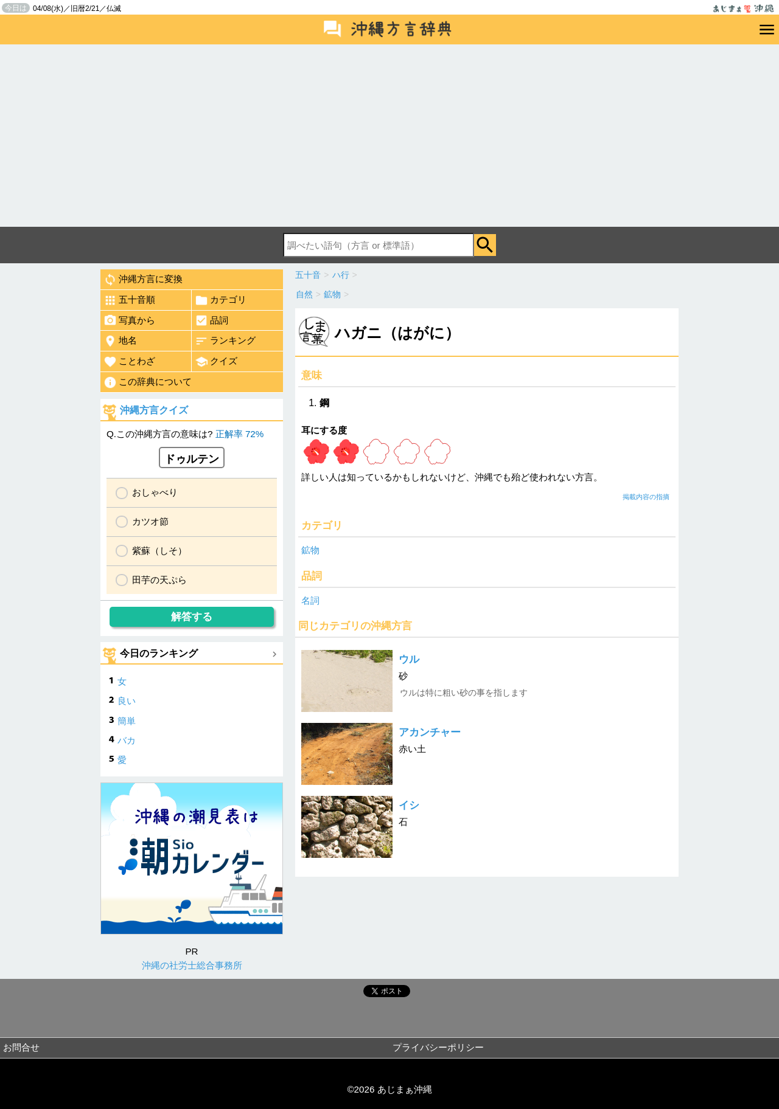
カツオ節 (150, 521)
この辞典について (147, 382)
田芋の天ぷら (159, 580)
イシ (409, 805)
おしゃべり (155, 492)
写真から (129, 320)
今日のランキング (159, 653)
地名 (120, 341)
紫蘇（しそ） (159, 550)
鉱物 (310, 550)
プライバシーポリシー (438, 1047)
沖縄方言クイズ (154, 410)
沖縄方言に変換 (143, 279)
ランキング (225, 341)
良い (126, 701)
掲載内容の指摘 (646, 496)
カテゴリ (220, 300)
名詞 (310, 600)
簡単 (126, 721)
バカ (126, 740)
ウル (409, 659)
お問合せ (21, 1047)
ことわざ (129, 361)
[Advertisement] (389, 135)
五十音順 (129, 300)
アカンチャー (430, 732)
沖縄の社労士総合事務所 (192, 965)
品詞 (211, 320)
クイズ (216, 361)
